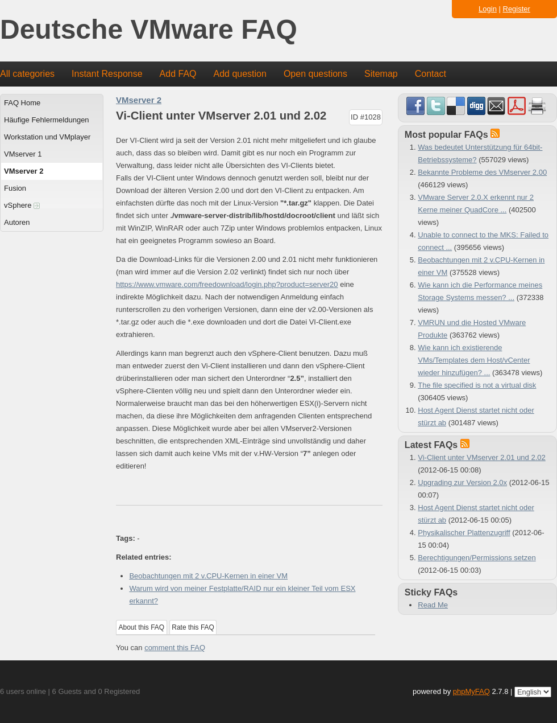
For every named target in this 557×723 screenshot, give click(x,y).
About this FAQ (142, 627)
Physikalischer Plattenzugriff (464, 532)
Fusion (15, 188)
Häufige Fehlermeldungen (46, 120)
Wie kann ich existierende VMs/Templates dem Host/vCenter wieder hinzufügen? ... (474, 360)
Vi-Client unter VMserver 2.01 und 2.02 (482, 457)
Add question (240, 74)
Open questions (315, 74)
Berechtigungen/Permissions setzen (476, 557)
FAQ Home (22, 102)
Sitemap (381, 74)
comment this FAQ (174, 647)
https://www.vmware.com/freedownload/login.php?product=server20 (227, 284)
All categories (27, 74)
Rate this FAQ (193, 627)
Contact (430, 74)
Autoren (17, 222)
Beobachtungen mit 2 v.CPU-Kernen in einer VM (208, 576)
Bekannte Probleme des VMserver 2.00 (482, 172)
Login (488, 9)
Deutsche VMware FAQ (148, 30)
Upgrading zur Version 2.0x (462, 482)
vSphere (22, 205)
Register (516, 9)
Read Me (433, 605)
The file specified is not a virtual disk (477, 385)
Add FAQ (178, 74)
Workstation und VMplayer (47, 137)
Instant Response (107, 74)
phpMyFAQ (471, 691)
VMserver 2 (23, 171)
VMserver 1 (22, 154)
